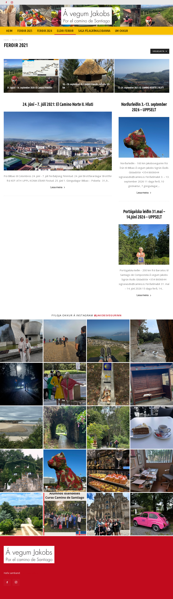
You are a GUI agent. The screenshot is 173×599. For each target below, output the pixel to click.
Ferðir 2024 (44, 30)
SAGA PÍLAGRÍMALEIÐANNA (94, 30)
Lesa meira (58, 187)
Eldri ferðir (65, 30)
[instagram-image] (21, 340)
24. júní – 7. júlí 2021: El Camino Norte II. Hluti (58, 104)
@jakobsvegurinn (108, 315)
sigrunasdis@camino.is (33, 573)
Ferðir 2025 (24, 30)
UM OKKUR (121, 30)
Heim (9, 30)
